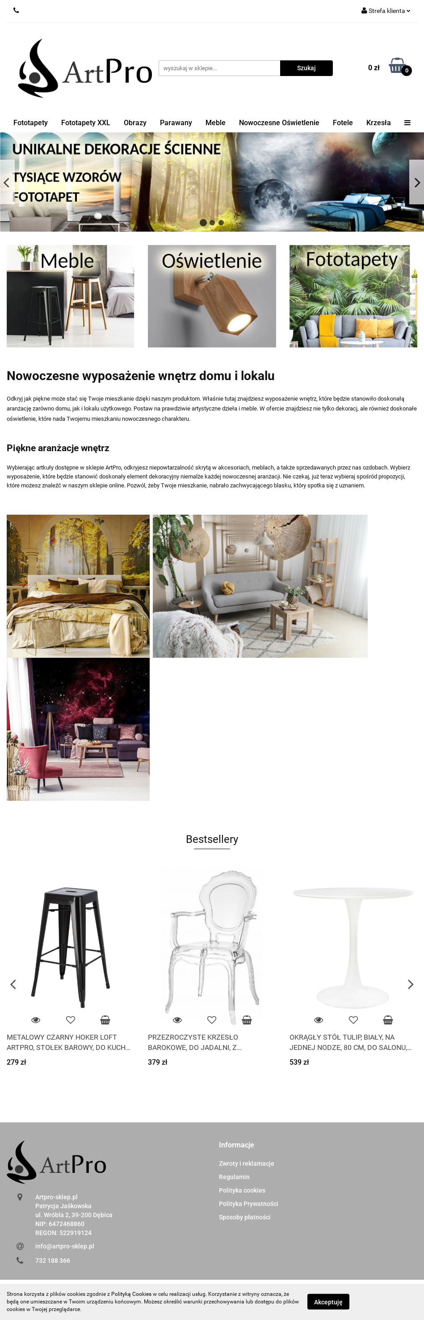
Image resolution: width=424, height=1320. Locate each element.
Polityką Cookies (131, 1294)
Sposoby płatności (245, 1217)
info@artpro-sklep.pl (64, 1246)
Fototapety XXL (85, 122)
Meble (216, 122)
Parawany (176, 122)
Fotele (343, 122)
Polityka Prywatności (248, 1203)
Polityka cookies (242, 1190)
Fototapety (30, 122)
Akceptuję (328, 1302)
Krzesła (378, 122)
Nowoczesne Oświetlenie (279, 122)
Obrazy (135, 122)
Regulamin (234, 1176)
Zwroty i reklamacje (246, 1163)
